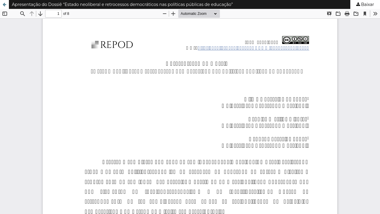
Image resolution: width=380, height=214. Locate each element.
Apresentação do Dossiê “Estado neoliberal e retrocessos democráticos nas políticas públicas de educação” (122, 4)
